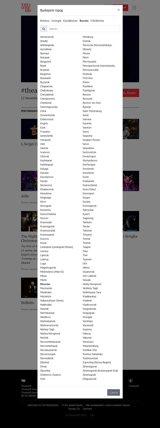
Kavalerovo (47, 177)
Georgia (56, 20)
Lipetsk (44, 255)
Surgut (86, 197)
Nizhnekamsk (47, 321)
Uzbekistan (97, 20)
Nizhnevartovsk (49, 325)
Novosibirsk (46, 358)
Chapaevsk (46, 86)
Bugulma (45, 74)
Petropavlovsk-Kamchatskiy (99, 65)
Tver (85, 255)
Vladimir (87, 300)
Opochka (45, 370)
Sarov (86, 131)
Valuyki (87, 280)
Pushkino (88, 86)
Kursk (43, 242)
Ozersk (87, 41)
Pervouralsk (89, 61)
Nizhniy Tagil (47, 329)
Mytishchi (45, 296)
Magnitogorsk (48, 267)
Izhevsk (44, 156)
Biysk (43, 65)
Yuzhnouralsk (90, 358)
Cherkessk (46, 102)
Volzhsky (88, 321)
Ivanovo (45, 152)
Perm (86, 57)
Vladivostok (89, 304)
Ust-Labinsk (89, 275)
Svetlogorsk (90, 205)
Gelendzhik (46, 135)
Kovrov (44, 218)
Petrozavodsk (91, 69)
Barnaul (44, 53)
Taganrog (88, 218)
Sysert (86, 214)
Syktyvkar (88, 210)
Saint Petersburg (92, 111)
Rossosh (87, 98)
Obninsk (44, 362)
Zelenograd (89, 374)
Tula (85, 251)
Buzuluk (44, 82)
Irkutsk (44, 148)
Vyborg (87, 333)
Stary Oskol (89, 189)
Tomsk (86, 238)
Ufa (85, 263)
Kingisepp (45, 197)
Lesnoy (44, 251)
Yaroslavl (88, 341)
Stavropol (88, 193)
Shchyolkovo (90, 160)
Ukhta (86, 267)
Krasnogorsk (47, 226)
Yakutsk (87, 337)
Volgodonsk (89, 308)
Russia (84, 20)
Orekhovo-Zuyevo (50, 374)
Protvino (88, 78)
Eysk (42, 127)
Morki (43, 280)
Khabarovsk (47, 189)
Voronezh (88, 325)
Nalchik (44, 308)
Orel (42, 378)
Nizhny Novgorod (50, 333)
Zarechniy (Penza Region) (97, 362)
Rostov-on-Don (92, 102)
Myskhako (46, 292)
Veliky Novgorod (92, 284)
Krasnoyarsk (47, 234)
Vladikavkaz (89, 296)
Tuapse (87, 247)
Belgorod (45, 61)
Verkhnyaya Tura (92, 292)
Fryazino (45, 131)
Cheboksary (46, 90)
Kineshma (45, 193)
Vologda (87, 317)
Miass (43, 275)
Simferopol (89, 164)
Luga (43, 263)
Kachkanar (46, 160)
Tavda (86, 226)
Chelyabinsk (47, 94)
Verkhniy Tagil (90, 288)
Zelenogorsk (90, 366)
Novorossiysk (47, 354)
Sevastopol (89, 156)
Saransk (87, 123)
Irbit (42, 144)
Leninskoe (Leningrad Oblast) (56, 247)
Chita (43, 111)
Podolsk (87, 74)
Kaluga (44, 168)
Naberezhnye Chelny (51, 300)
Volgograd (88, 313)
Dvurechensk (47, 115)
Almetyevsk (47, 36)
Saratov (87, 127)
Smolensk (88, 168)
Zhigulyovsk (89, 378)
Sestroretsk (89, 152)
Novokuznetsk (48, 350)
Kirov (43, 201)
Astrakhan (46, 49)
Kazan (43, 181)
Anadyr (44, 41)
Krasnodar (46, 222)
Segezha (87, 135)
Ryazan (87, 107)
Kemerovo (46, 185)
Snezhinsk (88, 172)
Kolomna (45, 210)
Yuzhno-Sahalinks (93, 354)
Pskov (86, 82)
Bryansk (44, 69)
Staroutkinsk (90, 185)
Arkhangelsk (47, 45)
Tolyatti (87, 234)
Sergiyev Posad (91, 139)
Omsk (43, 366)
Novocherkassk (48, 345)
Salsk (86, 115)
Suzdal (86, 201)
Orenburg (88, 36)
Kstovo (44, 238)
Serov (86, 144)
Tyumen (87, 259)
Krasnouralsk (47, 230)
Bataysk (44, 57)
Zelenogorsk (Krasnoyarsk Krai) (100, 370)
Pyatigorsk (89, 90)
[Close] (119, 10)
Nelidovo (45, 317)
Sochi (86, 177)
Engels (44, 123)
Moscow (45, 284)
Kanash (44, 172)
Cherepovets (47, 98)
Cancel (114, 392)
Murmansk (46, 288)
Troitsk (87, 242)
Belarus (44, 20)
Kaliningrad (46, 164)
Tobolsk (87, 230)
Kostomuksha (48, 214)
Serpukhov (88, 148)
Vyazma (87, 329)
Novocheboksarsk (50, 341)
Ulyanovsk (88, 271)
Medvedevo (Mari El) (52, 271)
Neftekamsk (47, 313)
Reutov (87, 94)
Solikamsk (88, 181)
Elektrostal (46, 119)
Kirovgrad (45, 205)
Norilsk (44, 337)
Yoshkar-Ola (90, 350)
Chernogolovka (48, 107)
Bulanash (45, 78)
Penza (86, 53)
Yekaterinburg (90, 345)
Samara (87, 119)
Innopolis (45, 139)
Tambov (87, 222)
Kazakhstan (70, 20)
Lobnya (44, 259)
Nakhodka (46, 304)
